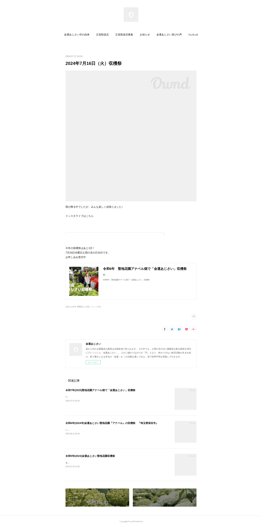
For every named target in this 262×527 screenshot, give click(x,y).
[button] (77, 34)
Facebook (193, 34)
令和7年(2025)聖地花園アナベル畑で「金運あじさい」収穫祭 (100, 390)
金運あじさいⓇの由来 (77, 34)
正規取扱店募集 (124, 34)
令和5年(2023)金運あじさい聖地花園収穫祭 (90, 455)
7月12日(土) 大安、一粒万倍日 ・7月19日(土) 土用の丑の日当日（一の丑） (104, 397)
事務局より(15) (83, 307)
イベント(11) (95, 307)
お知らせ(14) (71, 307)
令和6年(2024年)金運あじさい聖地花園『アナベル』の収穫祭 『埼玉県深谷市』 (112, 423)
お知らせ (145, 34)
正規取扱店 (102, 34)
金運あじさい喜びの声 (169, 34)
